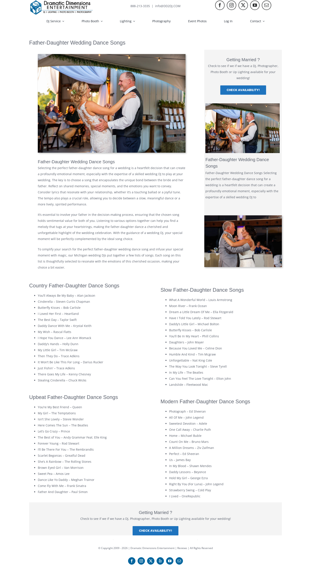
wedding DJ (153, 174)
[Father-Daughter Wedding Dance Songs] (242, 128)
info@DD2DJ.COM (168, 6)
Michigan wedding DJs (90, 255)
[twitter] (243, 6)
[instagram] (231, 6)
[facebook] (220, 6)
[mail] (266, 6)
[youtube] (255, 6)
